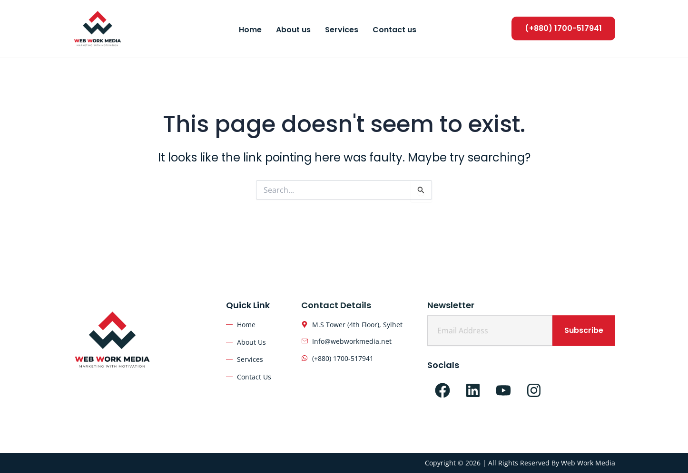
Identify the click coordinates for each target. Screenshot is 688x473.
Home (250, 29)
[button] (563, 28)
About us (293, 29)
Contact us (394, 29)
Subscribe (583, 330)
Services (341, 29)
